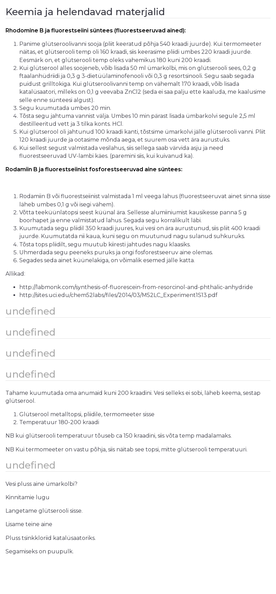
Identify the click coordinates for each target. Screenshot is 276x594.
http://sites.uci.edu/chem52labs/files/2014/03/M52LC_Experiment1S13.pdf (118, 295)
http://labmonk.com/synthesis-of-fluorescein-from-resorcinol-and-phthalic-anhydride (136, 287)
